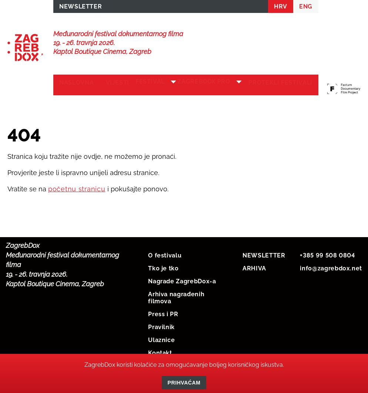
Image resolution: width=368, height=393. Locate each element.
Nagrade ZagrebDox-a (182, 287)
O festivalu (164, 261)
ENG (305, 7)
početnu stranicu (77, 195)
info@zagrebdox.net (331, 274)
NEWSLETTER (80, 7)
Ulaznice (161, 345)
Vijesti (117, 85)
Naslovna (76, 85)
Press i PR (163, 320)
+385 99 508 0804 (327, 261)
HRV (280, 7)
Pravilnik (161, 332)
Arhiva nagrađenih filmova (176, 304)
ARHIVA (254, 274)
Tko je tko (163, 274)
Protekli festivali (273, 89)
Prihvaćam (184, 383)
